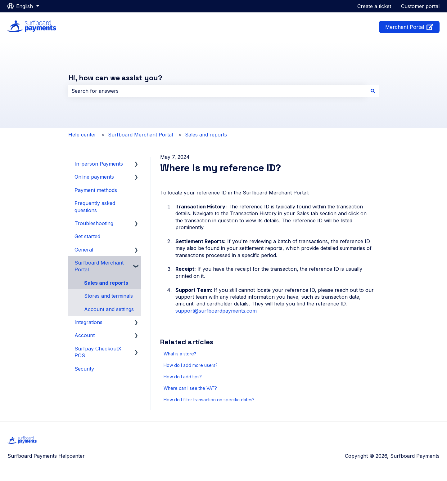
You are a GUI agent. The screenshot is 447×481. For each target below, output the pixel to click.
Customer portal (420, 6)
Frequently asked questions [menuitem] (94, 206)
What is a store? (180, 353)
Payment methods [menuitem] (95, 190)
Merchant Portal (409, 27)
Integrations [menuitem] (88, 322)
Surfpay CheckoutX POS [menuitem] (97, 352)
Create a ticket (374, 6)
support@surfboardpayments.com (216, 311)
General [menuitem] (83, 250)
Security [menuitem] (84, 369)
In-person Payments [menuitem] (98, 164)
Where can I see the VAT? (190, 388)
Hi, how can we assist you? (115, 77)
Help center (82, 134)
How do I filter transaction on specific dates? (209, 399)
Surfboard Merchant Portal (140, 134)
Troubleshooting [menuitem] (93, 223)
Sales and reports (206, 134)
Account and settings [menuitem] (109, 309)
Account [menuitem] (84, 335)
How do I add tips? (183, 376)
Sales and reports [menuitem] (106, 283)
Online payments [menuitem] (94, 177)
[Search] (373, 91)
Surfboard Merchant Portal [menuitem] (99, 266)
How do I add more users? (191, 365)
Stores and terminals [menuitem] (108, 296)
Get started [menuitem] (87, 236)
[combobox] (217, 91)
